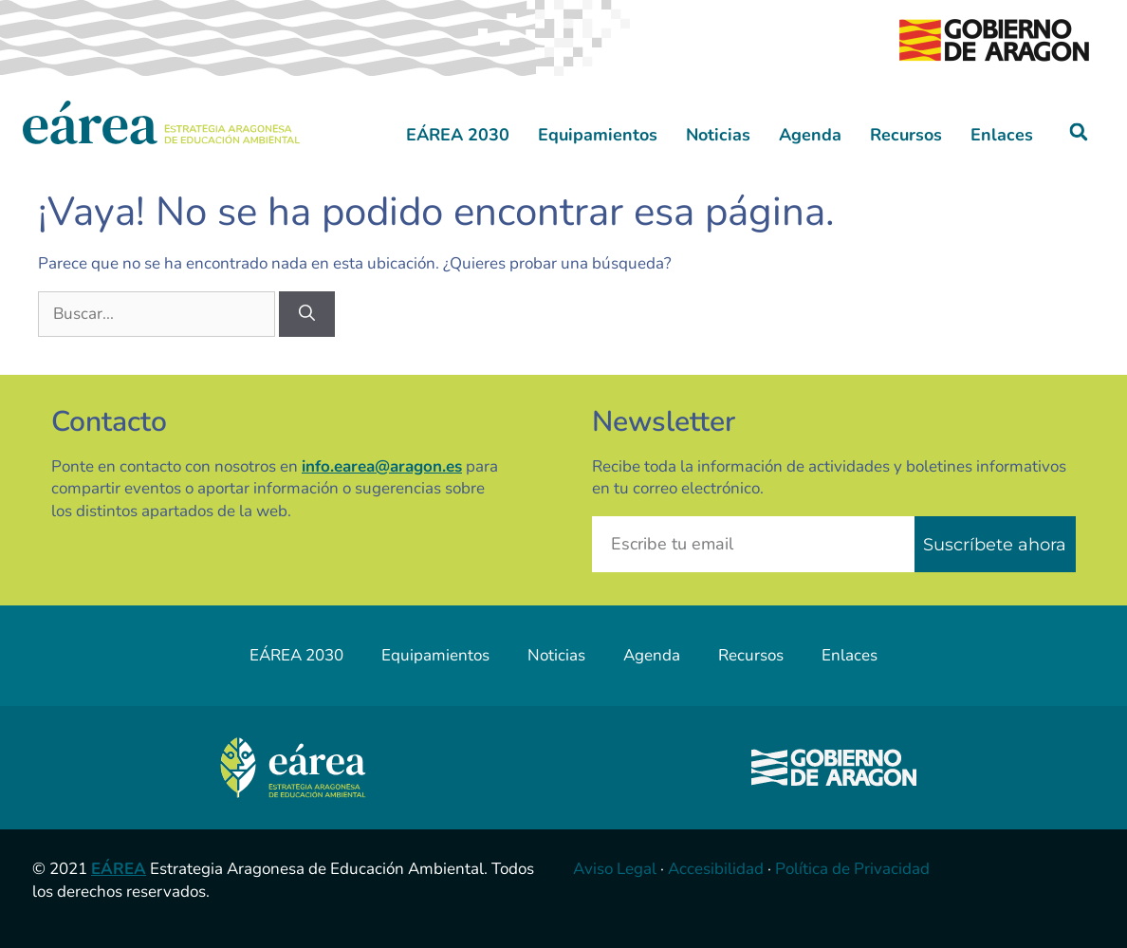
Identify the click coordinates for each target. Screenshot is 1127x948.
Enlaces (1001, 134)
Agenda (810, 134)
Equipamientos (597, 134)
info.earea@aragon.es (382, 466)
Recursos (906, 134)
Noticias (718, 134)
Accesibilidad (716, 869)
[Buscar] (307, 314)
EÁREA (118, 869)
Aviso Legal (614, 869)
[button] (1079, 132)
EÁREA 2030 (457, 134)
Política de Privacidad (852, 869)
